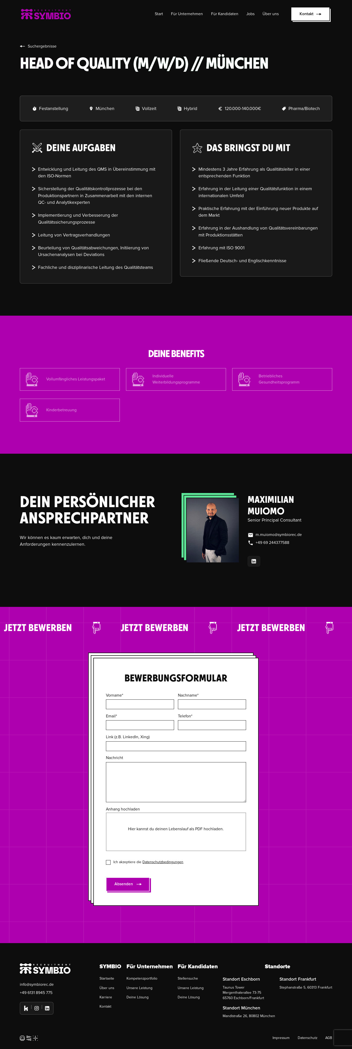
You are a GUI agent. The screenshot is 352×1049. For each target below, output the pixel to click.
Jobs (250, 14)
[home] (46, 14)
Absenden (123, 884)
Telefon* (185, 716)
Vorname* (114, 695)
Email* (111, 716)
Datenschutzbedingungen (162, 862)
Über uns (271, 14)
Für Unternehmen (187, 14)
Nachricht (114, 757)
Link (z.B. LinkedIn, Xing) (128, 737)
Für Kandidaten (224, 14)
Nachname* (188, 695)
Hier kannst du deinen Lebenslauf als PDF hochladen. (176, 829)
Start (159, 14)
